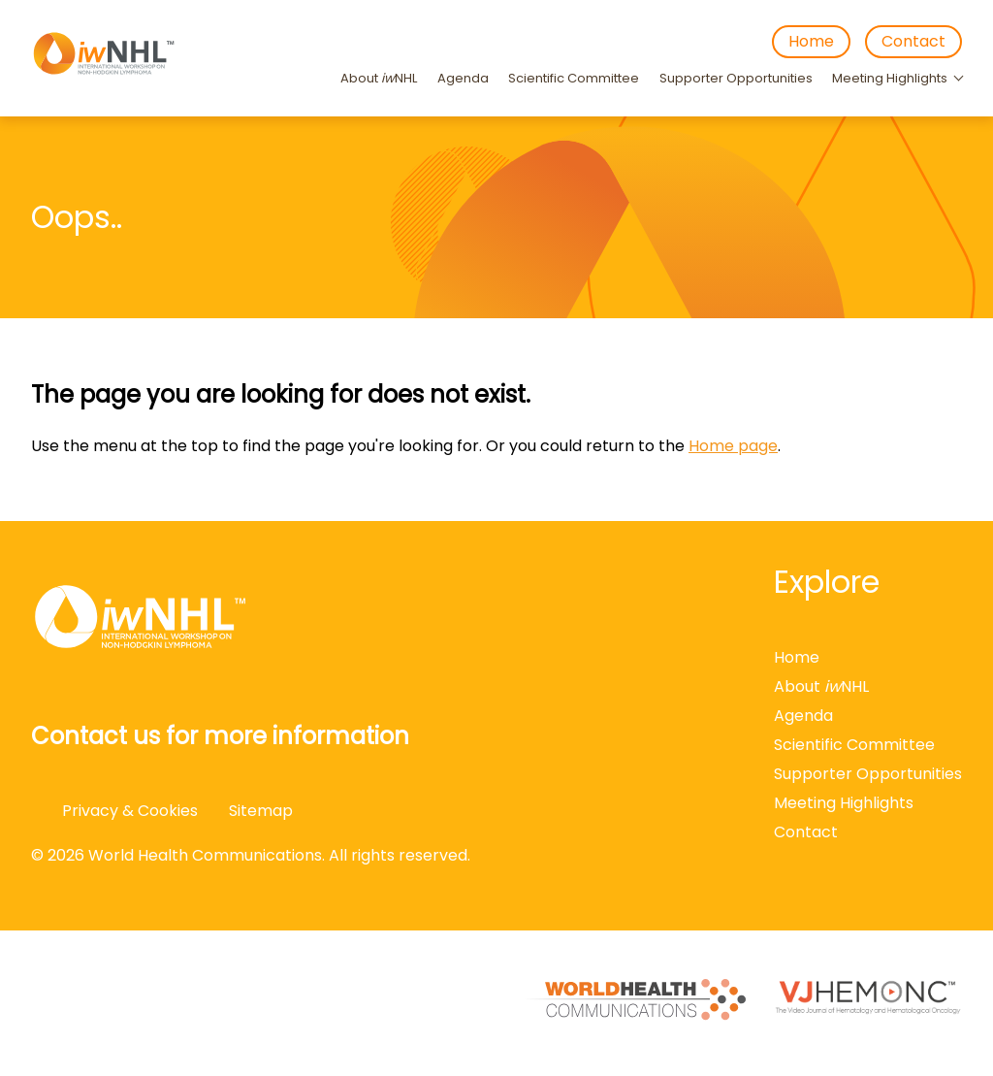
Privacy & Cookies (130, 810)
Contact (913, 41)
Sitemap (261, 810)
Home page (733, 446)
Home (811, 41)
